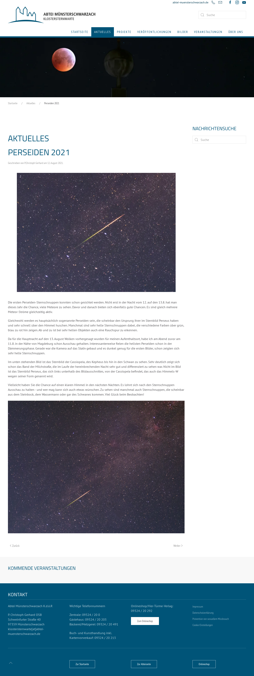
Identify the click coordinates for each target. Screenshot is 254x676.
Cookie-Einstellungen (202, 625)
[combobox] (222, 15)
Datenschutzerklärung (203, 612)
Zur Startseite (82, 664)
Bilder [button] (182, 32)
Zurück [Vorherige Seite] (14, 546)
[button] (10, 663)
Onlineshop (204, 664)
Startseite (79, 32)
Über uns (235, 32)
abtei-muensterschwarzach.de (190, 2)
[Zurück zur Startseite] (51, 15)
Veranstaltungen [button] (208, 32)
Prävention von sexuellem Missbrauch (210, 619)
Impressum (197, 606)
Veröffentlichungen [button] (154, 32)
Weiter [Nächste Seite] (178, 546)
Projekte (124, 32)
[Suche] (219, 140)
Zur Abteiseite (144, 664)
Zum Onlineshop (145, 621)
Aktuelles (102, 32)
